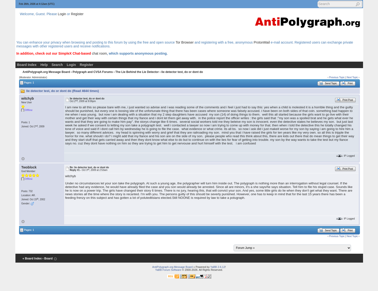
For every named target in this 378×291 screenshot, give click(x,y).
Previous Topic (337, 77)
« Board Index (32, 258)
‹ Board (47, 258)
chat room (99, 53)
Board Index (27, 65)
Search (57, 65)
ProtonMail (262, 42)
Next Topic (352, 77)
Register (77, 14)
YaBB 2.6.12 (217, 266)
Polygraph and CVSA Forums (93, 72)
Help (44, 65)
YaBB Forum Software (168, 269)
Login (62, 14)
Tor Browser (185, 42)
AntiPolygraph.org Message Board (46, 72)
